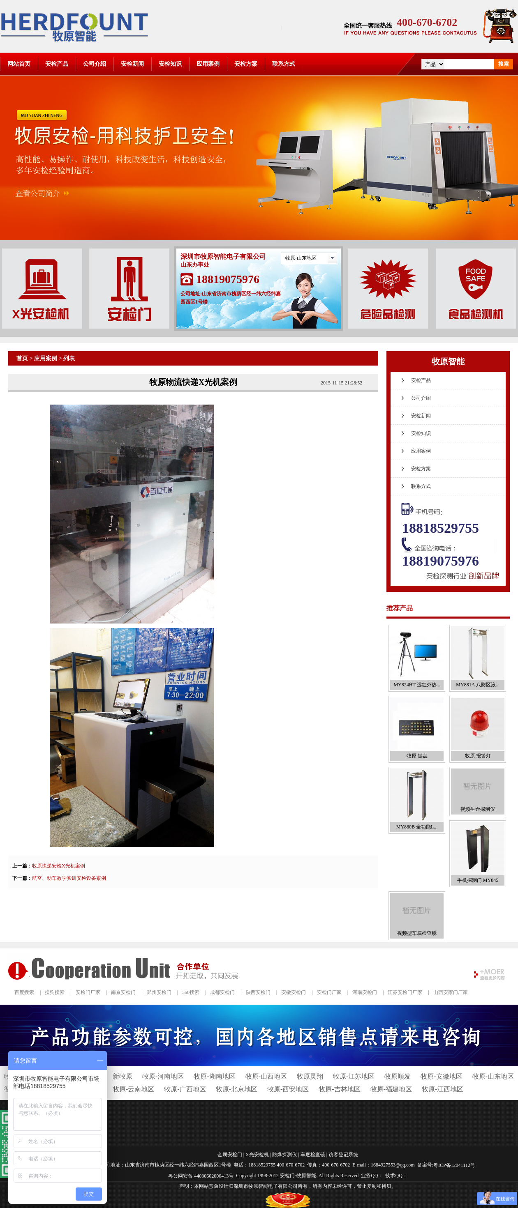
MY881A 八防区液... (477, 685)
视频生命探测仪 (477, 809)
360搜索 (190, 992)
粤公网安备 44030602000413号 (201, 1176)
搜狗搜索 (55, 992)
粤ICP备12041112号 (454, 1165)
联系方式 (283, 64)
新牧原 (122, 1076)
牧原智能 (448, 361)
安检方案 (245, 64)
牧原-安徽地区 (441, 1076)
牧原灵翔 (310, 1076)
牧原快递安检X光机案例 (58, 866)
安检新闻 (132, 64)
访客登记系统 (343, 1154)
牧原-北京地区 (236, 1089)
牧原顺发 (397, 1076)
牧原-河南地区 (163, 1076)
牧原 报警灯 (478, 756)
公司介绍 (94, 64)
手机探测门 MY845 (477, 880)
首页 (22, 358)
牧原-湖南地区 (214, 1076)
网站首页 (18, 64)
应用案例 (208, 64)
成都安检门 (222, 992)
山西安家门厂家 (450, 992)
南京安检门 (123, 992)
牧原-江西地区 (442, 1089)
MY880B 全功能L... (417, 827)
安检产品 (56, 64)
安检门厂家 (88, 992)
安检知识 (170, 64)
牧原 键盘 (417, 756)
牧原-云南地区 (133, 1089)
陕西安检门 (258, 992)
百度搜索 (24, 992)
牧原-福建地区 (391, 1089)
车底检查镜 (313, 1154)
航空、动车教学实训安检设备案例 (69, 878)
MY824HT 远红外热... (416, 685)
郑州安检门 (159, 992)
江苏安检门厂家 (405, 992)
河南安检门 (364, 992)
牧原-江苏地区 (354, 1076)
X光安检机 (257, 1154)
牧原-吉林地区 (339, 1089)
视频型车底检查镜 (417, 933)
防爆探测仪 (284, 1154)
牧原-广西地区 (185, 1089)
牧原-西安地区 (288, 1089)
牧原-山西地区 (266, 1076)
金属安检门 (229, 1154)
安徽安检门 (293, 992)
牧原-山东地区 (301, 258)
